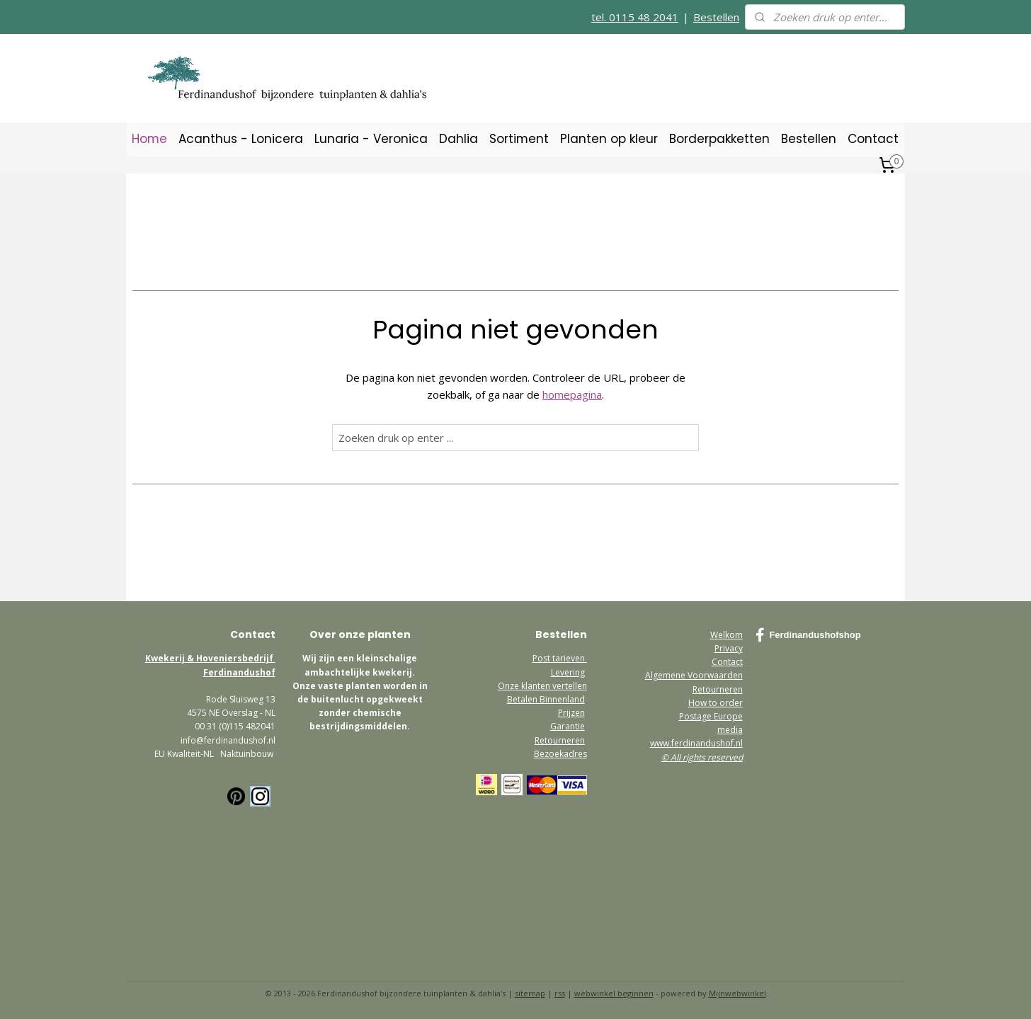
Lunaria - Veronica (371, 138)
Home (149, 138)
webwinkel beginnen (614, 993)
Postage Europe (711, 716)
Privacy (728, 648)
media (730, 730)
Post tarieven (559, 658)
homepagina (572, 394)
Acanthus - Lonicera (240, 138)
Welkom (726, 635)
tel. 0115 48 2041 (634, 17)
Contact (873, 138)
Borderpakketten (719, 138)
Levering (568, 672)
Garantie (567, 726)
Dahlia (458, 138)
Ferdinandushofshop (808, 635)
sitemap (530, 993)
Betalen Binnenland (546, 699)
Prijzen (571, 713)
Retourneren (560, 740)
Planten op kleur (609, 138)
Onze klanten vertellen (542, 686)
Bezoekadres (560, 754)
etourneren (720, 689)
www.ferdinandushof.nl (696, 743)
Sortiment (519, 138)
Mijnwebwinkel (737, 993)
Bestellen (716, 17)
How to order (715, 703)
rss (559, 993)
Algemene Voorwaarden (694, 675)
